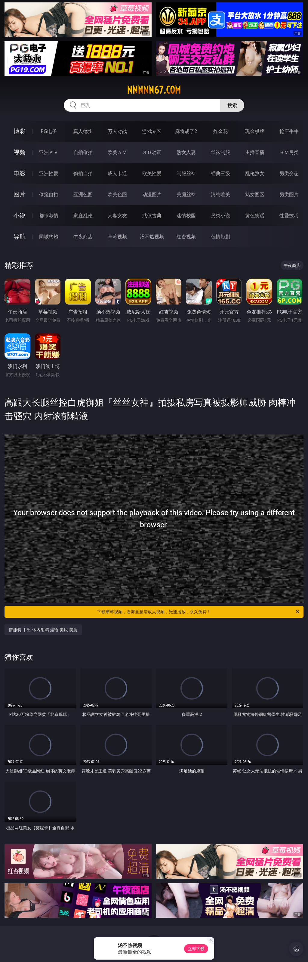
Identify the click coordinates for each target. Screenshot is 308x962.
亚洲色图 (83, 194)
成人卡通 (117, 173)
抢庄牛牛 (289, 131)
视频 (20, 152)
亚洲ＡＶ (48, 152)
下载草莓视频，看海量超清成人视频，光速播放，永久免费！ (198, 611)
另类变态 (289, 173)
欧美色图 (117, 194)
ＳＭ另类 (289, 152)
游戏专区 (152, 131)
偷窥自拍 (48, 194)
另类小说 (220, 215)
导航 (20, 236)
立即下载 (196, 948)
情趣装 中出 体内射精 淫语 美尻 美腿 (43, 630)
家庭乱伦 (83, 215)
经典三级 (220, 173)
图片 (20, 194)
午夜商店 (83, 236)
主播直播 (254, 152)
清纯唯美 (220, 194)
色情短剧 (220, 236)
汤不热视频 (152, 236)
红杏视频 (186, 236)
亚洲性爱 (48, 173)
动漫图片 (152, 194)
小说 (20, 215)
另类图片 (289, 194)
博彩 (20, 131)
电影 (20, 173)
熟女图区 (254, 194)
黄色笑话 (254, 215)
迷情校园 (186, 215)
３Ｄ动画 (152, 152)
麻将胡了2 (186, 131)
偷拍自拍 (83, 173)
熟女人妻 (186, 152)
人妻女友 (117, 215)
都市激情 (48, 215)
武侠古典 (152, 215)
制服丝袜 (186, 173)
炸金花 (220, 131)
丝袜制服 (220, 152)
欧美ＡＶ (117, 152)
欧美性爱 (152, 173)
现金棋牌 (254, 131)
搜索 (232, 105)
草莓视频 (117, 236)
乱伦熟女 (254, 173)
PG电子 (49, 131)
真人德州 (83, 131)
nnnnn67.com (154, 90)
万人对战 (117, 131)
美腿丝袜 (186, 194)
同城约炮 (48, 236)
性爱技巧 (289, 215)
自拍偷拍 (83, 152)
